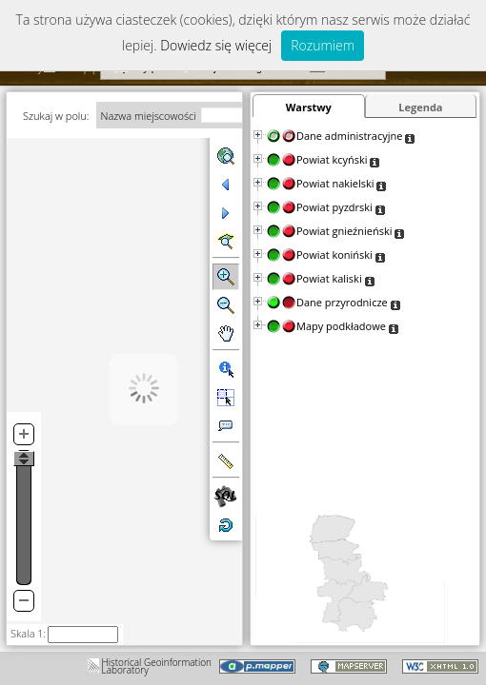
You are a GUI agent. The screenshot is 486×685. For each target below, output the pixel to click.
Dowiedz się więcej (216, 45)
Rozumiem (322, 45)
